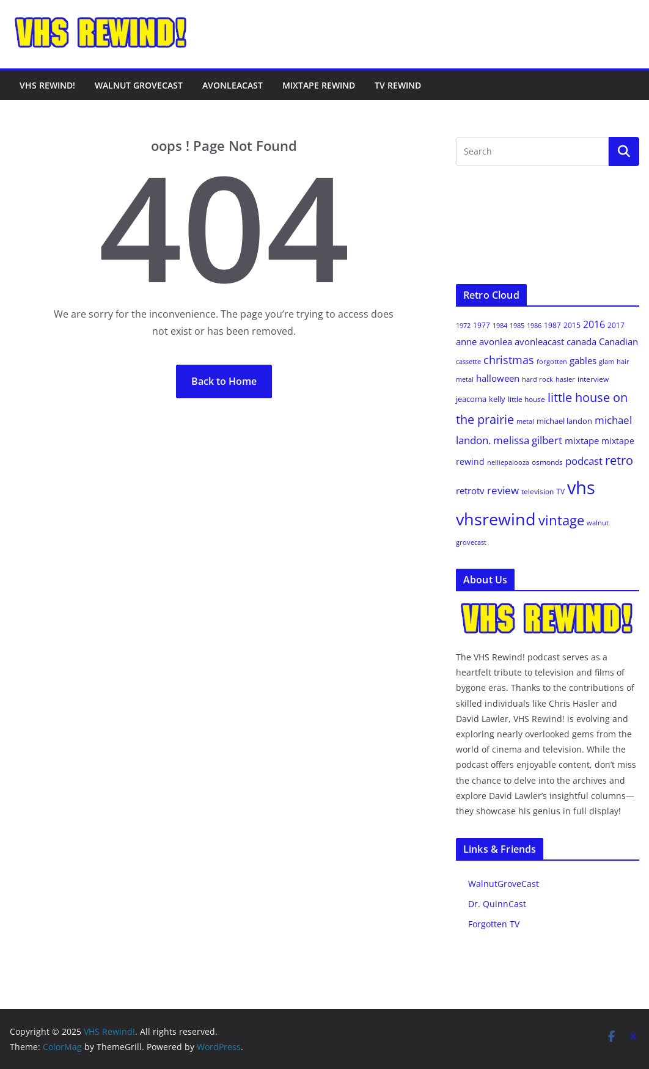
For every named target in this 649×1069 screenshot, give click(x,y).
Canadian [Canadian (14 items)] (618, 341)
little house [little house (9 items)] (526, 399)
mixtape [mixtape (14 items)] (582, 440)
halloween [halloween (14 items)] (497, 378)
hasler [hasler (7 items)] (565, 379)
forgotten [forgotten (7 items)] (552, 361)
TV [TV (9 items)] (560, 491)
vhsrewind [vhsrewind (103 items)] (496, 519)
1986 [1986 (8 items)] (534, 325)
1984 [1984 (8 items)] (500, 325)
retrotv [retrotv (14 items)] (470, 490)
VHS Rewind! (47, 85)
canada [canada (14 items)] (581, 341)
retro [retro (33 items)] (619, 460)
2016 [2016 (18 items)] (594, 324)
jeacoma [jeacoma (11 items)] (471, 398)
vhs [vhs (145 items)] (581, 487)
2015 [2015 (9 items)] (572, 325)
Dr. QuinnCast (497, 904)
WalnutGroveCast (503, 883)
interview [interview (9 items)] (593, 379)
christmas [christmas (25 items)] (508, 359)
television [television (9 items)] (537, 491)
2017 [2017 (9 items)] (616, 325)
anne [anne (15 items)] (466, 341)
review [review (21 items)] (503, 490)
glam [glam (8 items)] (606, 361)
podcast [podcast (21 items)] (584, 461)
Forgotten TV (493, 924)
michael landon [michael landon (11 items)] (564, 420)
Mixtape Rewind (318, 85)
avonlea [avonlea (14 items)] (495, 341)
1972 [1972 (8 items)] (463, 325)
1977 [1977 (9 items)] (481, 325)
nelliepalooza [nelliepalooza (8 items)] (508, 462)
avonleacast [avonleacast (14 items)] (539, 341)
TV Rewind (398, 85)
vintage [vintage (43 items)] (561, 520)
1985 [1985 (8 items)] (517, 325)
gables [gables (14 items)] (583, 360)
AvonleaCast (232, 85)
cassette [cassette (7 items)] (468, 361)
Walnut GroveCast (139, 85)
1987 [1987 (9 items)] (552, 325)
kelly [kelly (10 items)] (497, 398)
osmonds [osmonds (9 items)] (547, 462)
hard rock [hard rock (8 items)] (537, 379)
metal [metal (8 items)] (525, 421)
